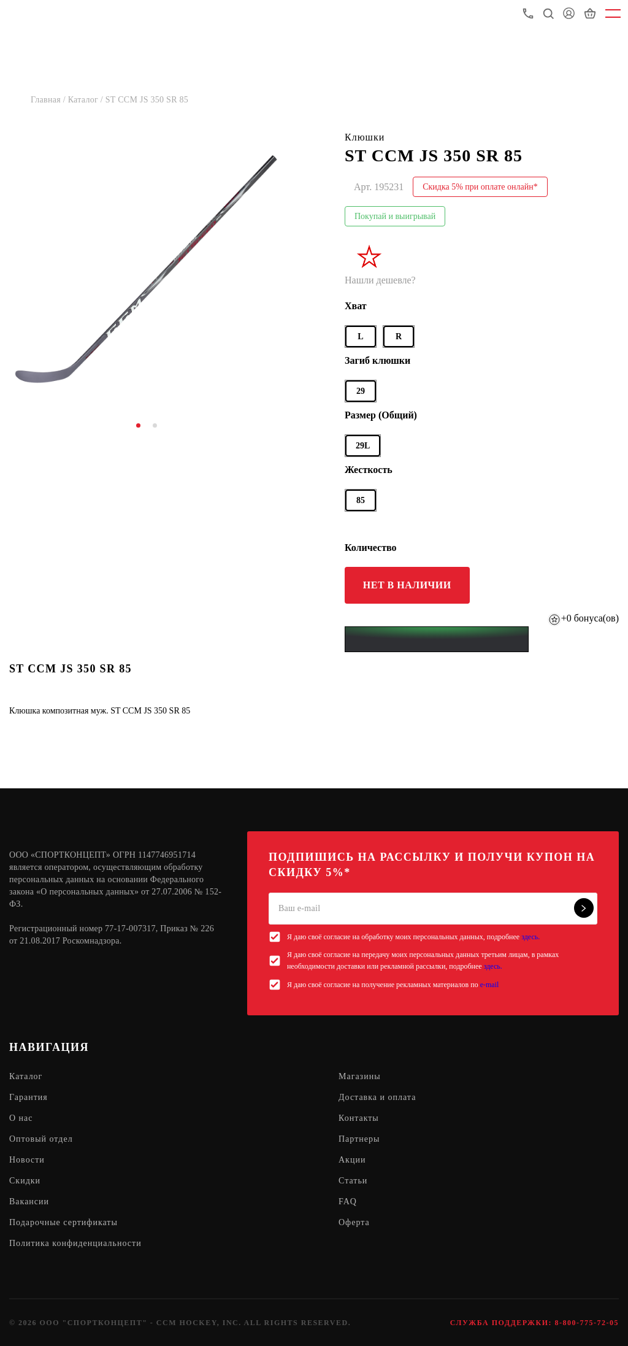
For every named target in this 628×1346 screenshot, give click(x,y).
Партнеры (359, 1139)
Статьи (353, 1180)
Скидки (24, 1180)
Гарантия (28, 1097)
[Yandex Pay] (437, 639)
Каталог (25, 1076)
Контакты (359, 1118)
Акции (352, 1159)
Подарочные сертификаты (63, 1222)
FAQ (348, 1201)
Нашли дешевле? (380, 280)
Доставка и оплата (377, 1097)
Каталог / (86, 99)
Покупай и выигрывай (394, 216)
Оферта (354, 1222)
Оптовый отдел (41, 1139)
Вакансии (29, 1201)
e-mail (489, 984)
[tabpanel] (146, 268)
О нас (21, 1118)
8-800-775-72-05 (587, 1322)
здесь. (530, 937)
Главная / (49, 99)
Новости (27, 1159)
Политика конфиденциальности (75, 1243)
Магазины (360, 1076)
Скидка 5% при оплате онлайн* (480, 186)
